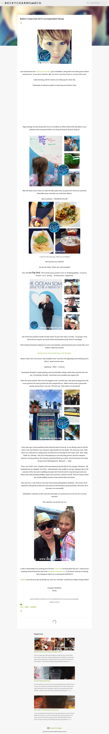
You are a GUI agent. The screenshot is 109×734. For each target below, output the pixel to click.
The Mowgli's (66, 353)
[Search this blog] (99, 3)
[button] (21, 23)
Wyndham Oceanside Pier (56, 571)
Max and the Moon (54, 353)
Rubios (27, 607)
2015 (22, 607)
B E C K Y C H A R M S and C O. (23, 2)
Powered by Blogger (54, 728)
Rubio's (23, 580)
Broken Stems (42, 353)
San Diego (33, 607)
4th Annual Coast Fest (43, 71)
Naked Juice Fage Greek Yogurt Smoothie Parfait (48, 652)
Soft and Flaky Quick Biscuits (42, 681)
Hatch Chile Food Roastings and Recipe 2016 (46, 710)
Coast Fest (57, 569)
